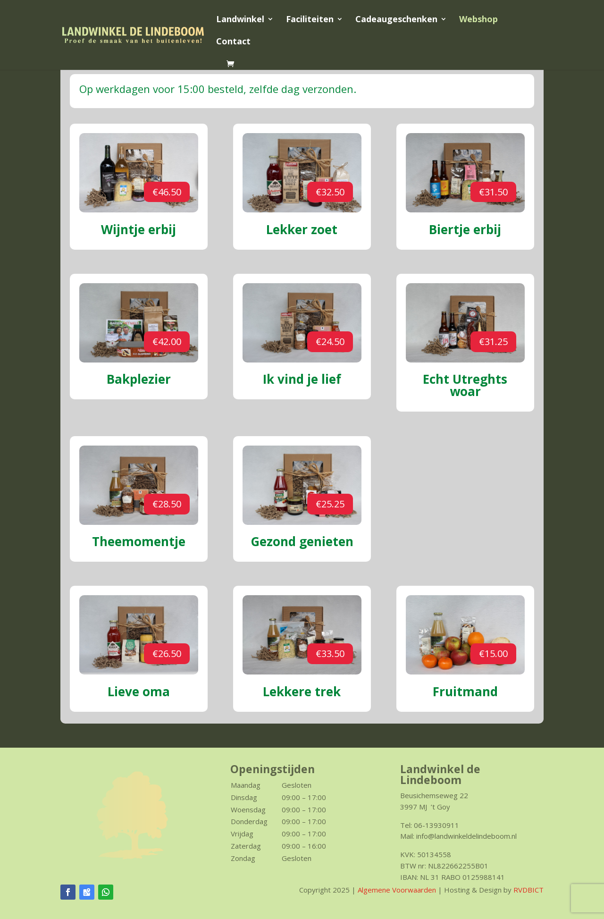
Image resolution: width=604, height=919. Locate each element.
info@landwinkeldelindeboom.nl (466, 836)
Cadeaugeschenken (396, 20)
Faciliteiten (310, 20)
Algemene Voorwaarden (397, 889)
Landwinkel (240, 20)
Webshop (478, 20)
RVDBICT (528, 889)
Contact (233, 42)
